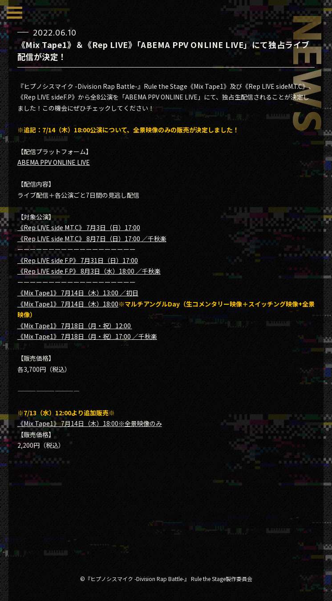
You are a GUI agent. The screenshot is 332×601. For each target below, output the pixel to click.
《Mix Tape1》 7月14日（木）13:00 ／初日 (77, 292)
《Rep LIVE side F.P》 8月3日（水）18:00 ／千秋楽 (89, 271)
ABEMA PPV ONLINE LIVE (53, 162)
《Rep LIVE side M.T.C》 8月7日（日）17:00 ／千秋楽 (91, 238)
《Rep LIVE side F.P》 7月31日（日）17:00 (77, 260)
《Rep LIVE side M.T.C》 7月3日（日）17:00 (78, 227)
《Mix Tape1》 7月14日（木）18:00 (67, 303)
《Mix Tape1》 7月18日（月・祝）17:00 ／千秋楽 (87, 336)
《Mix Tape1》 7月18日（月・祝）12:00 (74, 325)
